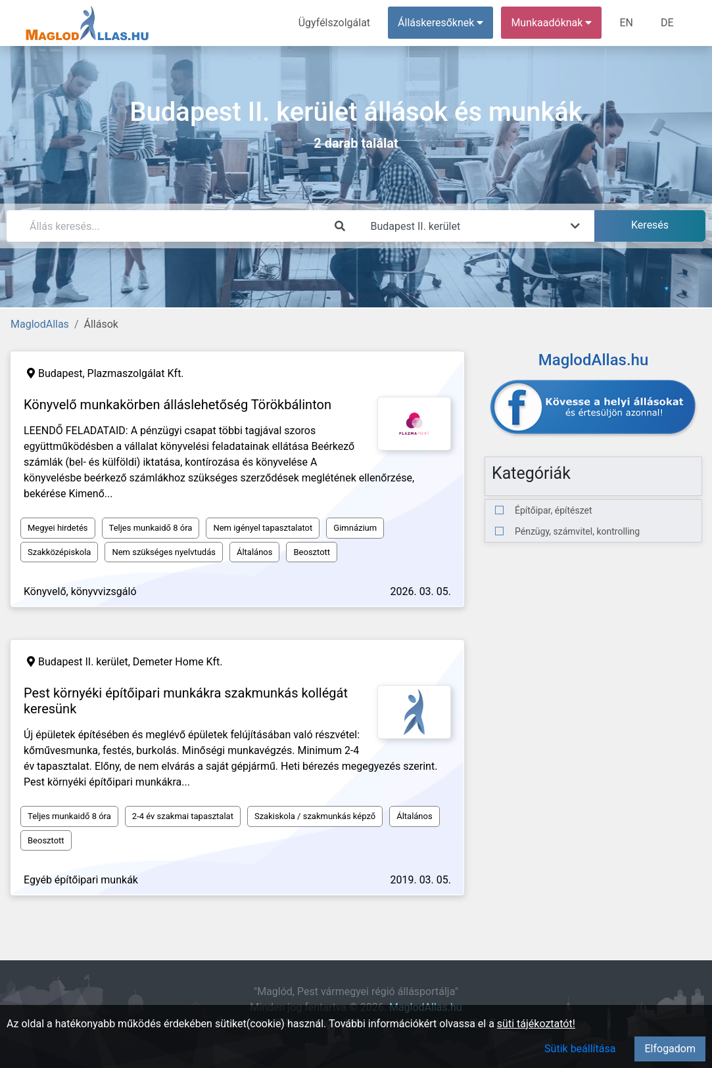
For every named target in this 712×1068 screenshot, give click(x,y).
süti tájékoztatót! (536, 1023)
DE (667, 22)
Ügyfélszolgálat (334, 22)
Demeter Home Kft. (178, 662)
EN (626, 22)
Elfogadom (670, 1048)
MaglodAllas (40, 324)
